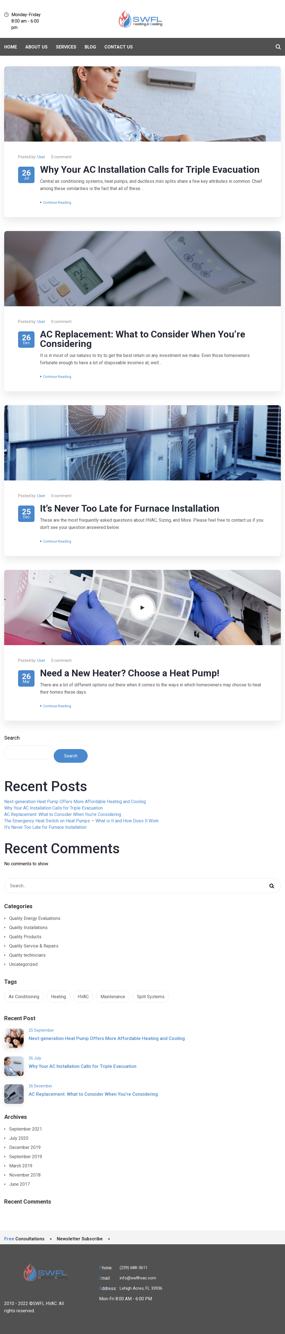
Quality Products (25, 936)
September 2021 (25, 1129)
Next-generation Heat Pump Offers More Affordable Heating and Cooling (75, 801)
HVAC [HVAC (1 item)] (83, 996)
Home (10, 47)
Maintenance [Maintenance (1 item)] (112, 996)
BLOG (90, 47)
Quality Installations (28, 927)
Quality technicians (27, 955)
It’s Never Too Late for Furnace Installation (130, 508)
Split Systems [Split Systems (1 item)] (150, 996)
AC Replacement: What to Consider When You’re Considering (142, 339)
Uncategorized (23, 964)
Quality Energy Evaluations (34, 918)
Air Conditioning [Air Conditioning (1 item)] (24, 996)
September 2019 (25, 1156)
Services (66, 47)
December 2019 (25, 1147)
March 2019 (20, 1165)
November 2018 (25, 1175)
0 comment (61, 157)
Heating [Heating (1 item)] (58, 996)
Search (12, 738)
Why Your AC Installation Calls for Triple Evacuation (150, 169)
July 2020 (18, 1138)
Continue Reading (55, 202)
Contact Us (118, 47)
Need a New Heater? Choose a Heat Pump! (129, 673)
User (41, 157)
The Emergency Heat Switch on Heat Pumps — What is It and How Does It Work (81, 820)
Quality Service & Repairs (33, 946)
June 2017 (19, 1184)
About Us (36, 47)
